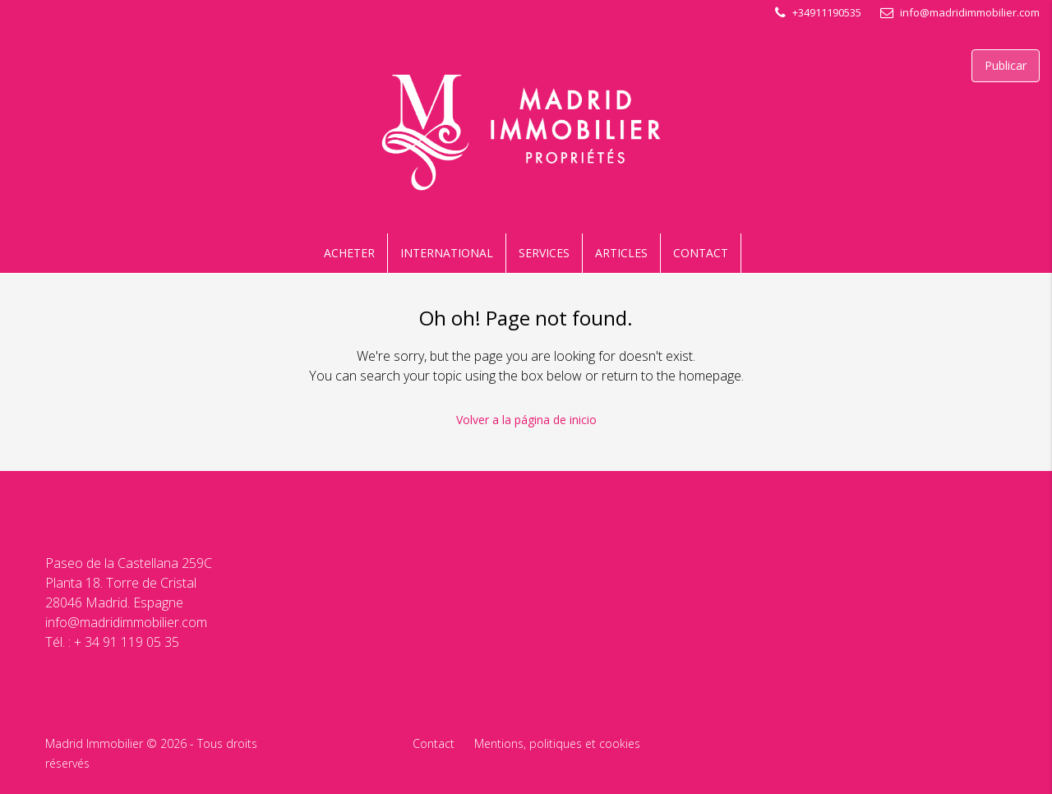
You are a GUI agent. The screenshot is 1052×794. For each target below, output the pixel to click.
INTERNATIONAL (446, 253)
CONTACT (700, 253)
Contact (433, 743)
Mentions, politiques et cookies (557, 743)
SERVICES (544, 253)
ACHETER (349, 253)
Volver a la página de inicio (526, 419)
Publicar (1006, 65)
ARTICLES (621, 253)
